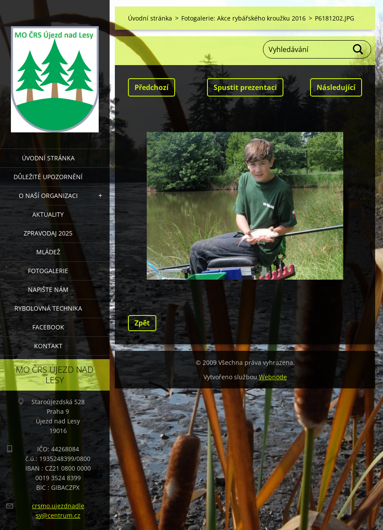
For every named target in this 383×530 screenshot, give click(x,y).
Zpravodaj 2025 (48, 233)
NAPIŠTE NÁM (48, 289)
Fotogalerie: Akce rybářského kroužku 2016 (243, 18)
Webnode (273, 377)
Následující (336, 87)
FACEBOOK (48, 327)
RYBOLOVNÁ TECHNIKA (48, 308)
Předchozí (152, 87)
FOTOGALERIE (48, 271)
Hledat (358, 49)
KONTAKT (48, 346)
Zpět (142, 323)
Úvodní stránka (48, 158)
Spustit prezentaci (245, 87)
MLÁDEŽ (48, 252)
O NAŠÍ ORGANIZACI (48, 195)
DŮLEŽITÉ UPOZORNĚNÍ (48, 177)
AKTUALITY (48, 214)
